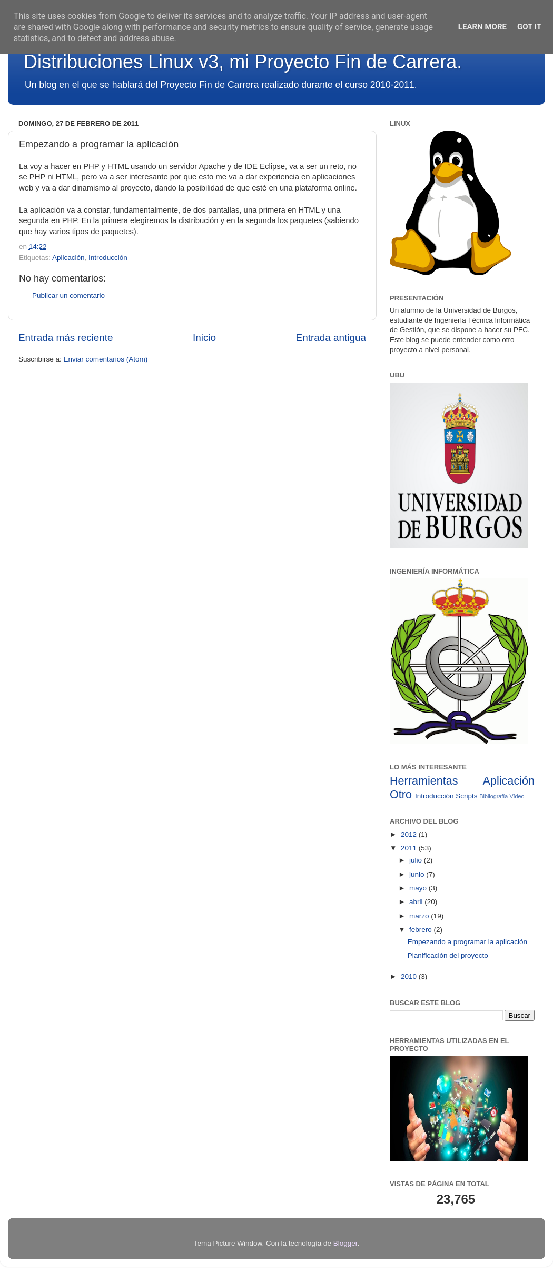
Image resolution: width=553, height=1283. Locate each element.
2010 (410, 976)
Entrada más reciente (65, 337)
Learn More (482, 27)
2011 (410, 848)
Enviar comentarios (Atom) (106, 359)
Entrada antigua (331, 337)
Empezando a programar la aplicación (467, 942)
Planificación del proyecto (448, 955)
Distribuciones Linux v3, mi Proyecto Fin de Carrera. (243, 62)
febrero (421, 930)
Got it (529, 27)
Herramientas (424, 780)
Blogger (345, 1243)
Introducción (107, 258)
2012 (410, 834)
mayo (419, 888)
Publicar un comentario (68, 295)
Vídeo (516, 796)
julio (416, 860)
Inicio (204, 337)
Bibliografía (493, 796)
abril (416, 902)
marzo (420, 916)
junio (417, 874)
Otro (401, 794)
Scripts (466, 796)
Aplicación (68, 258)
